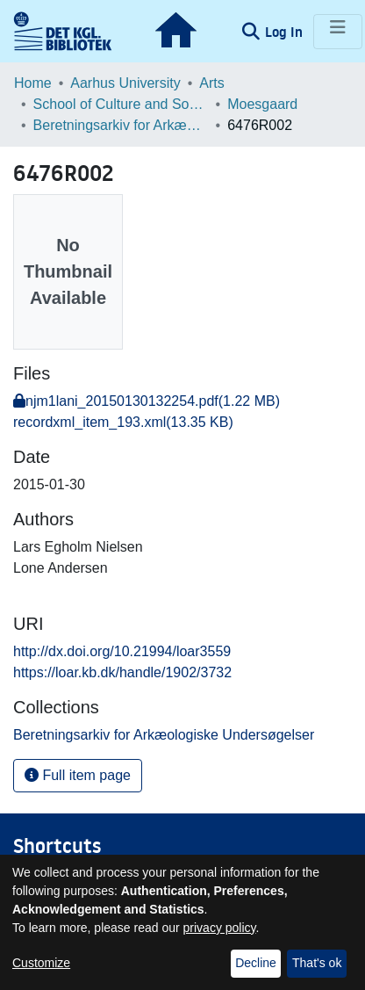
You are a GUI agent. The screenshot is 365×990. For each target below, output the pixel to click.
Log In (285, 31)
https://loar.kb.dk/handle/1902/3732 (122, 672)
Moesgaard (262, 104)
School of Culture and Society (121, 104)
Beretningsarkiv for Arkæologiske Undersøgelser (121, 125)
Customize (41, 963)
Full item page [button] (78, 775)
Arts (211, 83)
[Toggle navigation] (337, 31)
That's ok (316, 963)
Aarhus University (125, 83)
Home (33, 83)
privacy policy (219, 928)
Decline (255, 963)
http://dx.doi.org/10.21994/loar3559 (122, 651)
